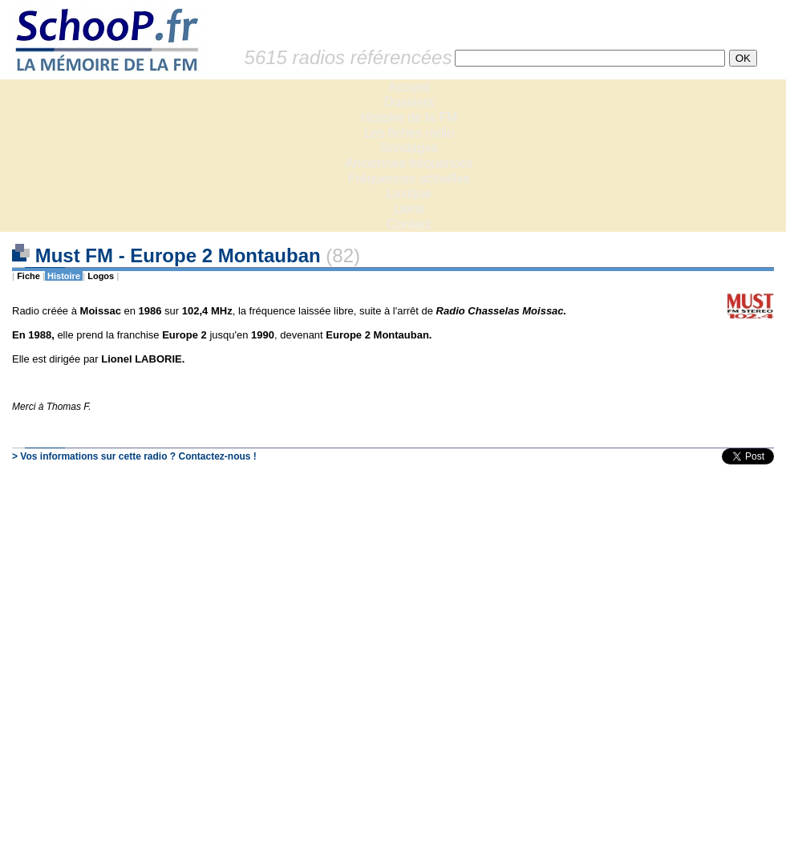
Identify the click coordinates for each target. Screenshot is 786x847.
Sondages (409, 148)
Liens (409, 209)
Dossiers (409, 102)
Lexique (409, 194)
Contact (409, 224)
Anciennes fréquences (409, 163)
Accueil (409, 87)
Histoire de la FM (409, 117)
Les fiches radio (409, 133)
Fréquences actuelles (409, 178)
